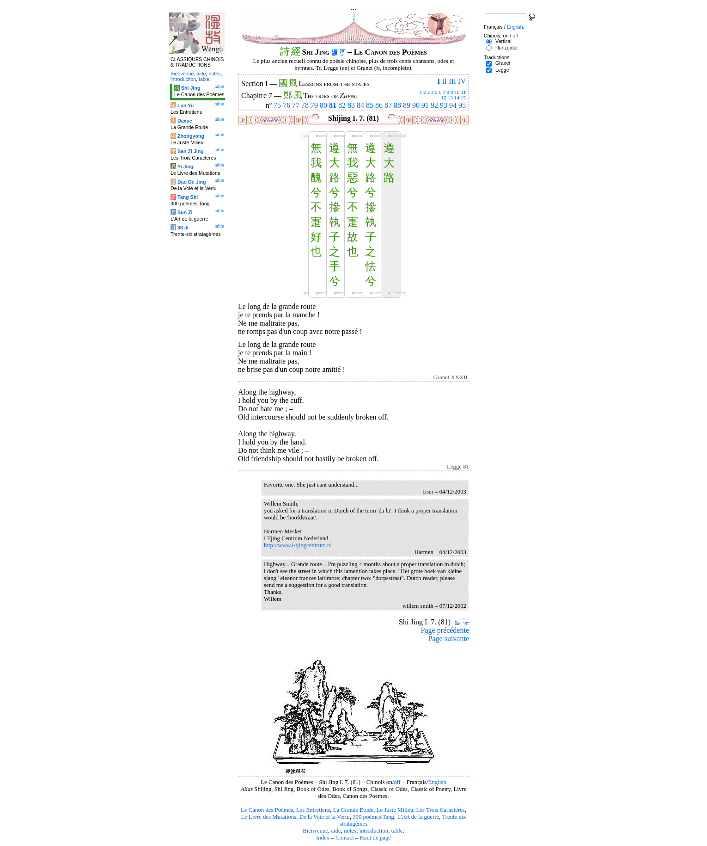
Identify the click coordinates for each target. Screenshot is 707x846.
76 (286, 105)
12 (443, 97)
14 (456, 97)
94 (453, 105)
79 (314, 105)
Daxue (184, 121)
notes (350, 830)
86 (379, 105)
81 (332, 105)
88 (397, 105)
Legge (502, 70)
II (444, 81)
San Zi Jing (190, 151)
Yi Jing (185, 166)
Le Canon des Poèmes (267, 810)
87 (388, 105)
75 (277, 105)
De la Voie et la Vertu (324, 817)
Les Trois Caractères (440, 810)
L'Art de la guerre (418, 817)
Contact (344, 837)
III (452, 81)
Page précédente (445, 630)
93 (443, 105)
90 (416, 105)
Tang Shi (187, 197)
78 (305, 105)
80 (323, 105)
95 (462, 105)
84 (360, 105)
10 (456, 92)
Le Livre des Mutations (268, 817)
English (437, 782)
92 (434, 105)
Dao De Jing (191, 182)
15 (463, 97)
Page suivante (448, 638)
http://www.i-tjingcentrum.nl (298, 545)
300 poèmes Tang (373, 817)
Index (322, 837)
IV (462, 81)
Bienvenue (315, 830)
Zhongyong (190, 136)
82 (342, 105)
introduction (374, 830)
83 (351, 105)
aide (336, 830)
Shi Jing (190, 88)
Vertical (503, 41)
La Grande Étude (353, 810)
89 (406, 105)
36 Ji (183, 227)
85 (369, 105)
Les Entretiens (313, 810)
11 (463, 92)
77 (295, 105)
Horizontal (506, 47)
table (397, 830)
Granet (503, 63)
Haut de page (375, 837)
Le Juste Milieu (395, 810)
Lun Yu (185, 105)
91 (425, 105)
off (397, 782)
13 (450, 97)
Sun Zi (185, 212)
